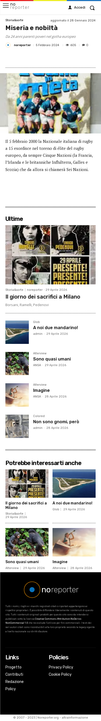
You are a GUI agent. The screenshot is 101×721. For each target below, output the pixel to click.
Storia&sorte (14, 20)
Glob (36, 322)
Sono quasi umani (52, 359)
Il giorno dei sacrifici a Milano (42, 296)
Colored (39, 416)
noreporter (22, 45)
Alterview (40, 353)
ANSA (37, 365)
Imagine (41, 390)
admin (38, 334)
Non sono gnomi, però (56, 421)
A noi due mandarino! (55, 327)
